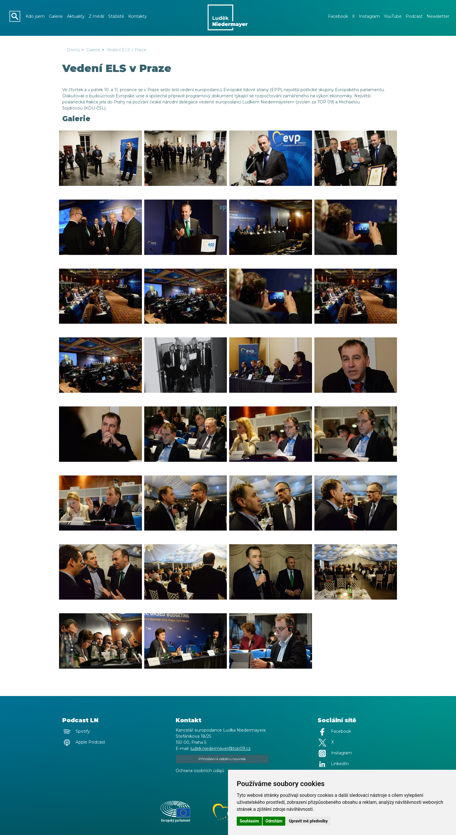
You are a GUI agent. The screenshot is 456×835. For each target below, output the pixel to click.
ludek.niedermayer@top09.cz (220, 748)
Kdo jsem (35, 16)
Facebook (338, 16)
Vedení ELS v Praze (126, 49)
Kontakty (137, 16)
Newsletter (438, 16)
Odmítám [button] (274, 821)
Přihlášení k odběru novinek (222, 759)
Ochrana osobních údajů (200, 770)
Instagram (369, 16)
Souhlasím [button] (249, 821)
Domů (73, 49)
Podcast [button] (414, 16)
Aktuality (76, 16)
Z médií (96, 16)
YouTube (393, 16)
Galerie (56, 16)
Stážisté (116, 16)
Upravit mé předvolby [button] (308, 821)
